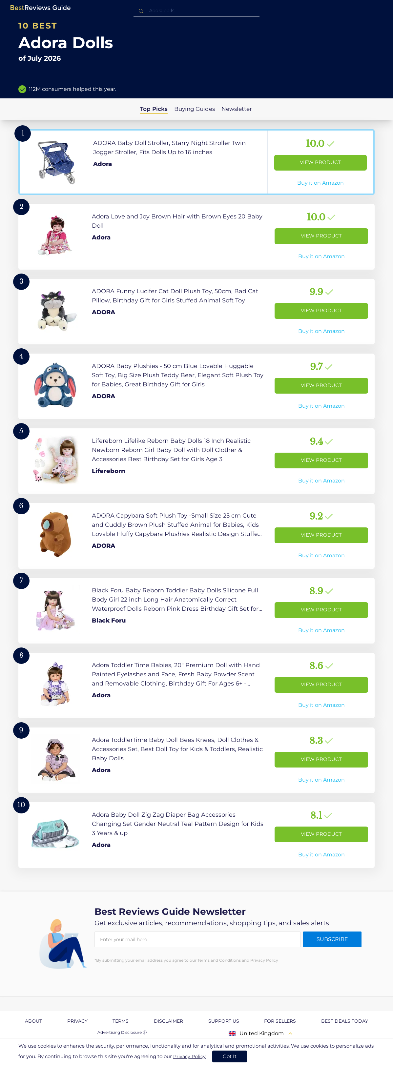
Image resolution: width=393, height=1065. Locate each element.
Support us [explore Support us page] (223, 1021)
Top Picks (154, 109)
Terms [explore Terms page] (121, 1021)
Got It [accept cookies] (230, 1056)
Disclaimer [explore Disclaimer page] (168, 1021)
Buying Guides (194, 109)
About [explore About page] (33, 1021)
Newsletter (236, 109)
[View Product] (196, 162)
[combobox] (196, 11)
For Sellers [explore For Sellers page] (280, 1021)
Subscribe (332, 939)
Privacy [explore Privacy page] (77, 1021)
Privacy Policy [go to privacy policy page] (189, 1056)
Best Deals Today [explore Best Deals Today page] (344, 1021)
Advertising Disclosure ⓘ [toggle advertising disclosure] (122, 1032)
